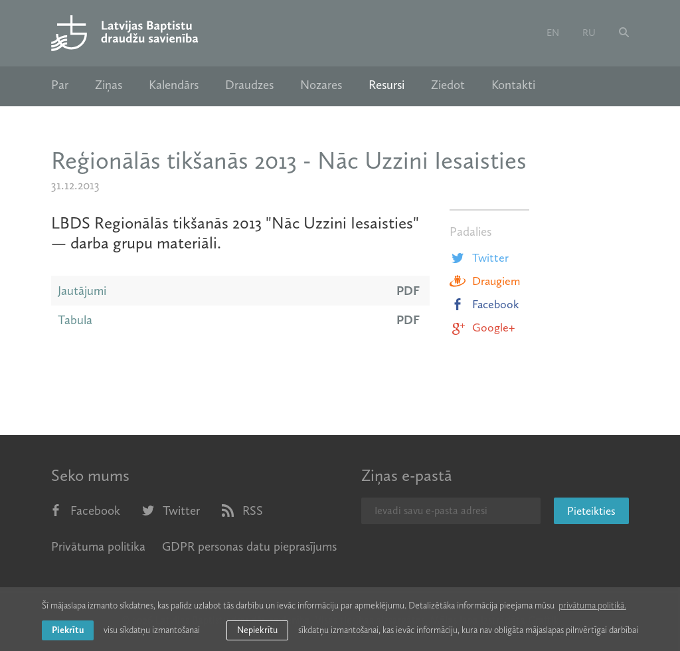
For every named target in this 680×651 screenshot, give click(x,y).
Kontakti (513, 85)
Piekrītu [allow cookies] (68, 630)
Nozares (321, 85)
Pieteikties (591, 510)
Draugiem (485, 281)
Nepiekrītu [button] (257, 630)
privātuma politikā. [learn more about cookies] (592, 605)
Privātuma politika (98, 546)
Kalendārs (174, 85)
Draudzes (249, 85)
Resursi (386, 85)
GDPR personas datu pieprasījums (249, 546)
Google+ (482, 327)
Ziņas (108, 85)
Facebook (484, 304)
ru (589, 33)
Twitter (479, 258)
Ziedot (448, 85)
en (553, 33)
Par (59, 85)
